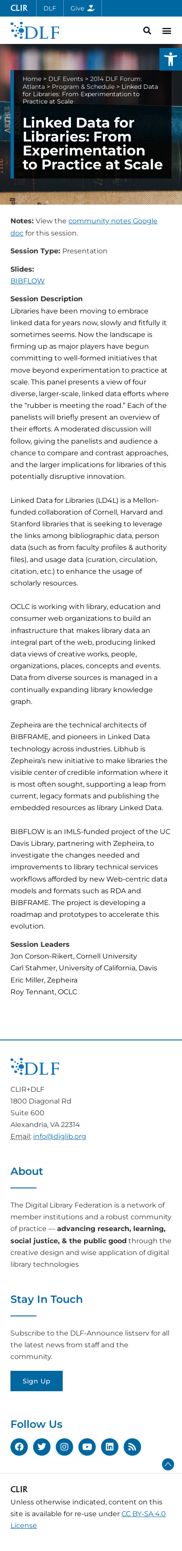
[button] (170, 59)
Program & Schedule (83, 87)
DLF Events (65, 79)
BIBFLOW (27, 281)
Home (32, 79)
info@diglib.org (59, 1136)
